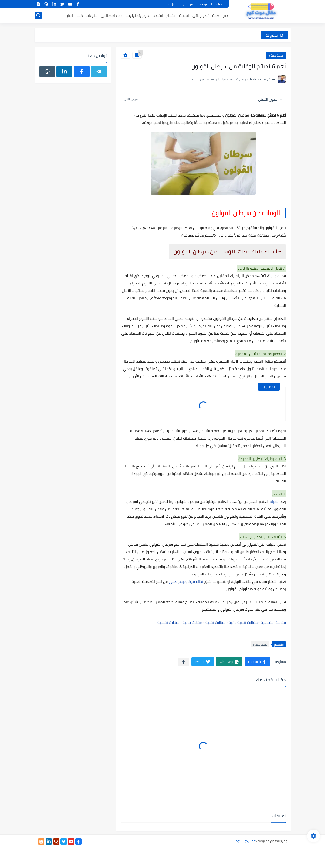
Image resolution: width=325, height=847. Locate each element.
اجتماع (171, 15)
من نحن (188, 4)
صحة (215, 15)
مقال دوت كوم (245, 841)
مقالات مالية (192, 622)
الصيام (274, 501)
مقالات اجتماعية (273, 622)
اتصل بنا (172, 4)
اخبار (70, 15)
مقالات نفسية (168, 622)
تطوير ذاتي (200, 15)
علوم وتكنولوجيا (138, 15)
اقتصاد (158, 15)
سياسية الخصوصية (211, 4)
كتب (80, 15)
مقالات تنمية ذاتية (243, 622)
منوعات (91, 15)
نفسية (184, 15)
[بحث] (38, 15)
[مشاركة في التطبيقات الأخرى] (183, 662)
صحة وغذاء (276, 55)
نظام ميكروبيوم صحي (186, 581)
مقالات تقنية (215, 622)
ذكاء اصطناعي (111, 15)
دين (225, 15)
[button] (257, 661)
